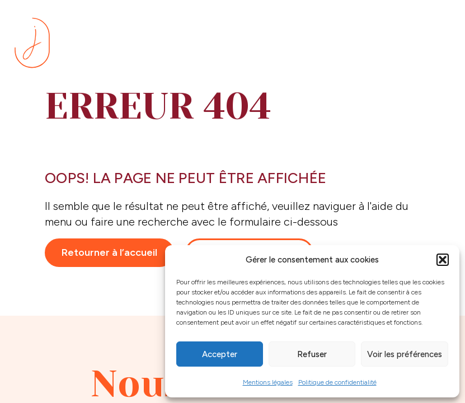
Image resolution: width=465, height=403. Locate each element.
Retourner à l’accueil (109, 252)
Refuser (312, 354)
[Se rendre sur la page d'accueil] (32, 43)
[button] (442, 259)
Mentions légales (268, 382)
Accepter (219, 354)
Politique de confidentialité (337, 382)
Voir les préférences (404, 354)
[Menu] (437, 44)
